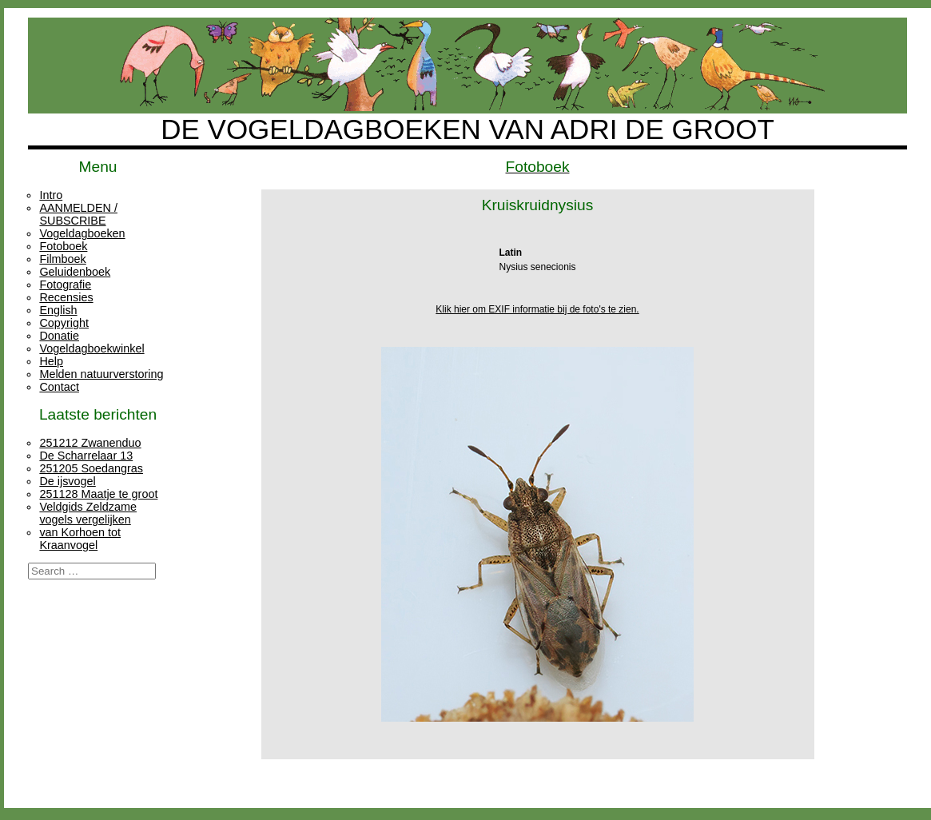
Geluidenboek (74, 271)
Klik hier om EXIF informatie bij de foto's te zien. (537, 309)
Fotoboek (63, 246)
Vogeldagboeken (82, 233)
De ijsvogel (67, 481)
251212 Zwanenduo (90, 442)
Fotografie (65, 284)
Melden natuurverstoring (101, 374)
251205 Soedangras (91, 468)
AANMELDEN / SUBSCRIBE (78, 214)
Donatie (59, 335)
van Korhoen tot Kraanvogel (80, 538)
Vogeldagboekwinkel (91, 348)
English (58, 310)
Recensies (66, 297)
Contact (59, 386)
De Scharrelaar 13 (86, 455)
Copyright (64, 322)
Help (51, 361)
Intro (50, 195)
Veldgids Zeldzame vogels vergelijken (88, 513)
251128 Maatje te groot (98, 494)
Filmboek (62, 259)
